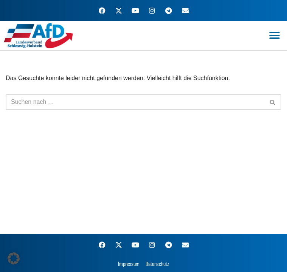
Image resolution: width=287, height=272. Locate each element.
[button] (274, 35)
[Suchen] (135, 102)
